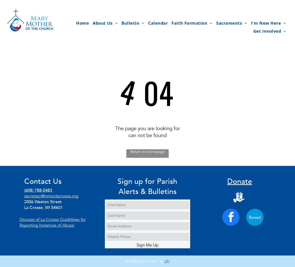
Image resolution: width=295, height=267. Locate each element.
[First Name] (147, 205)
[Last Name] (147, 215)
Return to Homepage (147, 151)
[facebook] (230, 218)
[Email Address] (147, 226)
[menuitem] (82, 23)
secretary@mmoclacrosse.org (51, 196)
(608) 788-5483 (38, 190)
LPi (167, 261)
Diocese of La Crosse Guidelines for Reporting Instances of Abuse (53, 222)
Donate (239, 181)
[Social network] (238, 198)
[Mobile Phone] (147, 236)
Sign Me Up (147, 245)
